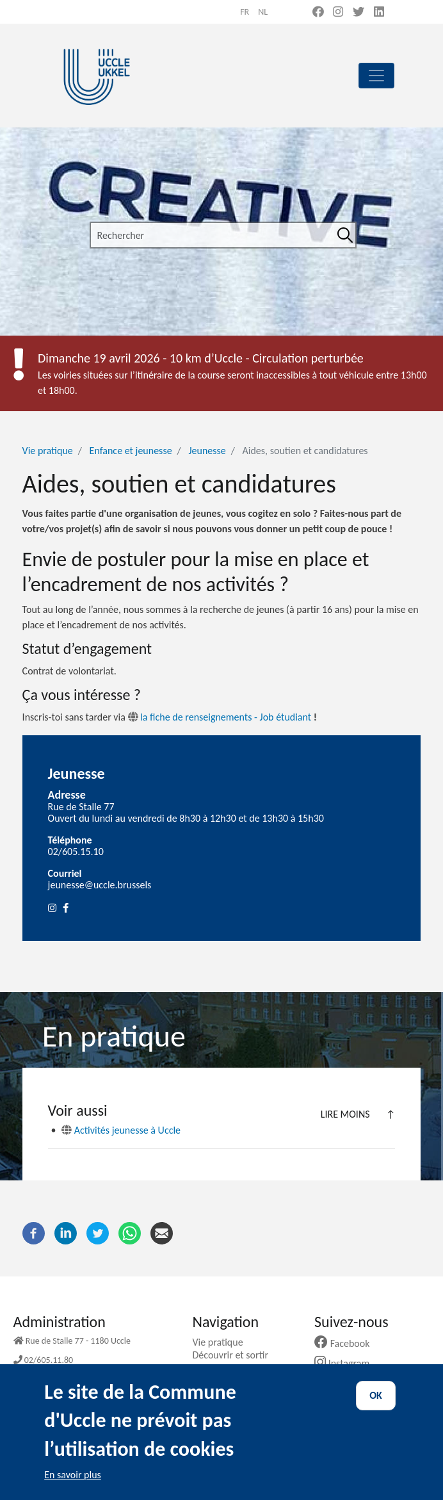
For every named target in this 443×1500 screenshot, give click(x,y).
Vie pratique (47, 450)
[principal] (376, 75)
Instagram (346, 1363)
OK (375, 1406)
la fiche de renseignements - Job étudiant (220, 717)
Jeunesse (206, 450)
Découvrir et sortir (235, 1355)
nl (263, 11)
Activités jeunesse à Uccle (121, 1130)
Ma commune (226, 1368)
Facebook (347, 1343)
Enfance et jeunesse (131, 450)
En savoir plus (72, 1485)
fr (244, 11)
